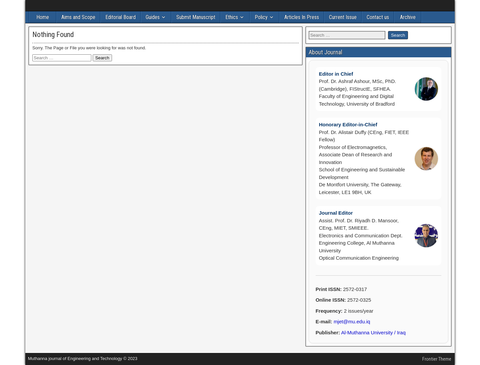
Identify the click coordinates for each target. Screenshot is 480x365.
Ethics (231, 17)
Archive (408, 17)
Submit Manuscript (195, 17)
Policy (261, 17)
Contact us (378, 17)
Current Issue (343, 17)
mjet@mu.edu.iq (352, 321)
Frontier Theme (436, 359)
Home (42, 17)
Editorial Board (120, 17)
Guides (153, 17)
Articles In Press (301, 17)
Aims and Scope (78, 17)
